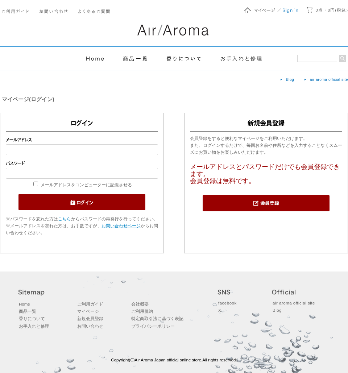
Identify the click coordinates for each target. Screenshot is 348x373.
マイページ (88, 311)
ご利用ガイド (90, 304)
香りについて (32, 318)
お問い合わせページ (121, 225)
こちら (64, 218)
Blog (290, 80)
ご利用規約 (142, 311)
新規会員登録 (90, 318)
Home (24, 304)
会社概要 (140, 304)
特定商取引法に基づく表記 (157, 318)
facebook (227, 303)
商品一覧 (27, 311)
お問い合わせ (90, 326)
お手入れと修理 (34, 326)
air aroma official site (329, 80)
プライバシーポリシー (153, 326)
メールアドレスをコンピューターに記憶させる (86, 184)
